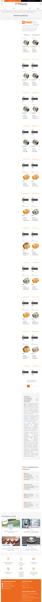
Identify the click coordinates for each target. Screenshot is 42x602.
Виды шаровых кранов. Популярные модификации (11, 549)
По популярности (36, 34)
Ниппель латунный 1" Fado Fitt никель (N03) (26, 50)
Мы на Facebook (8, 583)
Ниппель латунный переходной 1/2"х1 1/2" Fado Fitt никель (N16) (26, 150)
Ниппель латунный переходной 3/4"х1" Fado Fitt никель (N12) (26, 117)
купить (26, 65)
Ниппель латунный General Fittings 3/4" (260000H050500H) (35, 254)
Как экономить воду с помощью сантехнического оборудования (31, 532)
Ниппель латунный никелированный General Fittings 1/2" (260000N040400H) (35, 357)
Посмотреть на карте (28, 600)
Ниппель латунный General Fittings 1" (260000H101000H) (26, 322)
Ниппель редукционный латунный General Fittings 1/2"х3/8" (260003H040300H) (26, 357)
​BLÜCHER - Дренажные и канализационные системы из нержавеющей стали (31, 549)
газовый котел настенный (30, 419)
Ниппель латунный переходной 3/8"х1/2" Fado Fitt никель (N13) (35, 50)
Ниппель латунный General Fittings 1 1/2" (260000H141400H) (35, 288)
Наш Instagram (7, 588)
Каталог (2, 4)
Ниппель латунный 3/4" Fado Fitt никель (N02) (26, 84)
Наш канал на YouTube (9, 586)
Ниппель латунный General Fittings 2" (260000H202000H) (26, 185)
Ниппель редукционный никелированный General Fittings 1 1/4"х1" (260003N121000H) (26, 288)
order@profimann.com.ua (27, 587)
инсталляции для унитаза (30, 421)
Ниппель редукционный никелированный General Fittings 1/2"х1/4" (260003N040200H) (35, 219)
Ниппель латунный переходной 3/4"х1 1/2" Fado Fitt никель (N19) (35, 150)
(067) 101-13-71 (41, 1)
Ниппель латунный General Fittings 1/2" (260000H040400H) (26, 219)
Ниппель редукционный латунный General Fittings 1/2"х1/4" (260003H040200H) (26, 254)
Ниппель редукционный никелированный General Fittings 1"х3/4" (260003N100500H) (35, 322)
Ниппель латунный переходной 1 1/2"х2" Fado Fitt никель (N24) (35, 84)
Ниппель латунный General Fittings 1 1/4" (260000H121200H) (35, 185)
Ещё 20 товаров (30, 380)
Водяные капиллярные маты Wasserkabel (11, 532)
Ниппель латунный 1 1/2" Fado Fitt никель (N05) (35, 117)
